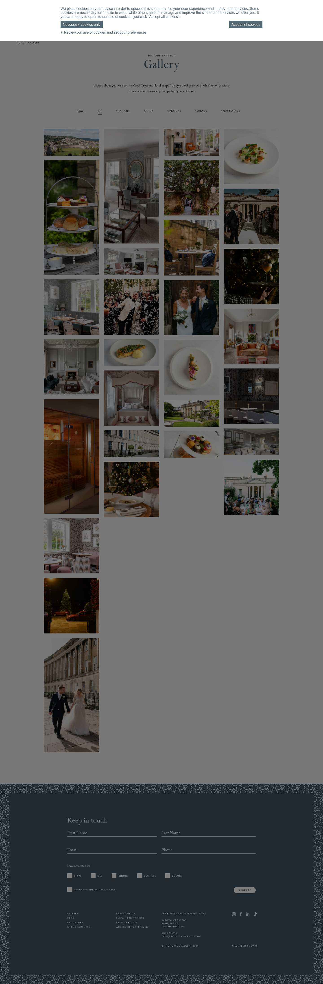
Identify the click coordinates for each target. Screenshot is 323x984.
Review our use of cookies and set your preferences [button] (105, 32)
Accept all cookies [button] (245, 24)
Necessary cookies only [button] (81, 24)
